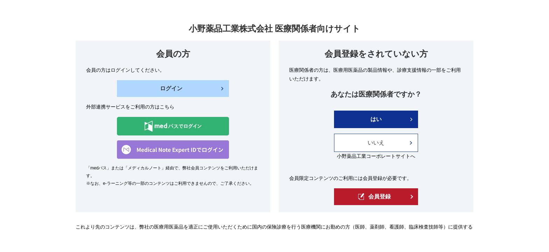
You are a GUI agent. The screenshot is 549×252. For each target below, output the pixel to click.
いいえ (376, 143)
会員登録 (374, 196)
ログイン (171, 88)
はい (376, 119)
